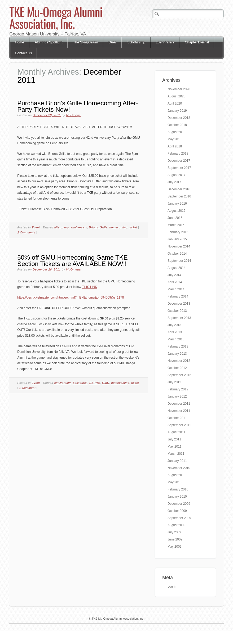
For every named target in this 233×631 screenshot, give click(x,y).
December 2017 (179, 161)
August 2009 (176, 525)
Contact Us (23, 53)
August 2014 (176, 268)
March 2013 (176, 339)
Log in (172, 586)
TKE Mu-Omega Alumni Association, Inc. (55, 17)
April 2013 (175, 332)
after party (61, 227)
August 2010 (176, 475)
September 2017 (179, 168)
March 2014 (176, 289)
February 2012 (178, 389)
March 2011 (176, 454)
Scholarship (136, 42)
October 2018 (177, 125)
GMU (105, 382)
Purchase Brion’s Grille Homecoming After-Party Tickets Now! (77, 106)
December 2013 (179, 303)
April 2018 (175, 146)
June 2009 (175, 539)
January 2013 (177, 353)
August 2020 (176, 96)
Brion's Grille (98, 227)
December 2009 (179, 504)
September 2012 (179, 375)
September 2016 (179, 196)
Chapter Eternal (197, 42)
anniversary (79, 227)
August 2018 (176, 132)
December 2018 (179, 118)
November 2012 (179, 361)
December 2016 (179, 189)
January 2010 (177, 496)
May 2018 (175, 139)
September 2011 (179, 425)
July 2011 (174, 439)
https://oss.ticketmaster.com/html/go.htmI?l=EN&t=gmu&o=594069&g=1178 (70, 297)
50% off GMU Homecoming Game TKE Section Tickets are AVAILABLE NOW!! (72, 260)
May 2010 (175, 482)
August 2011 (176, 432)
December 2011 (179, 403)
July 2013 (174, 325)
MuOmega (73, 115)
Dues (113, 42)
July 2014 (174, 275)
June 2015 (175, 218)
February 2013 (178, 346)
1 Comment (27, 387)
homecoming (118, 227)
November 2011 (179, 411)
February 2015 (178, 232)
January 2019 (177, 110)
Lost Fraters (165, 42)
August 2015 (176, 211)
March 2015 (176, 225)
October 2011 (177, 418)
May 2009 (175, 546)
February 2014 (178, 296)
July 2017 (174, 182)
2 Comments (26, 232)
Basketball (80, 382)
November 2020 (179, 89)
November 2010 (179, 468)
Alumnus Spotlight (49, 42)
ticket (133, 227)
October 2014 (177, 253)
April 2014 (175, 282)
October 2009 (177, 511)
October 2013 (177, 311)
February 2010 (178, 489)
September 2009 (179, 518)
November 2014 (179, 246)
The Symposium (85, 42)
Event (36, 227)
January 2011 (177, 461)
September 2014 (179, 261)
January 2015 (177, 239)
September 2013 (179, 318)
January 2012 (177, 396)
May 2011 (175, 446)
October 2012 (177, 368)
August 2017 (176, 175)
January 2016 (177, 203)
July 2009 (174, 532)
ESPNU (94, 382)
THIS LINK (89, 287)
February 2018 (178, 153)
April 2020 (175, 103)
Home (19, 42)
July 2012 (174, 382)
